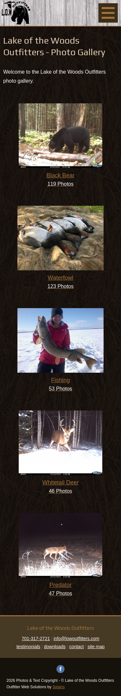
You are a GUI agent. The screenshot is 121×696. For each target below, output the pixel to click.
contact (76, 646)
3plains (59, 687)
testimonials (28, 646)
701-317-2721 (36, 638)
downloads (55, 646)
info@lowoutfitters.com (76, 638)
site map (96, 646)
